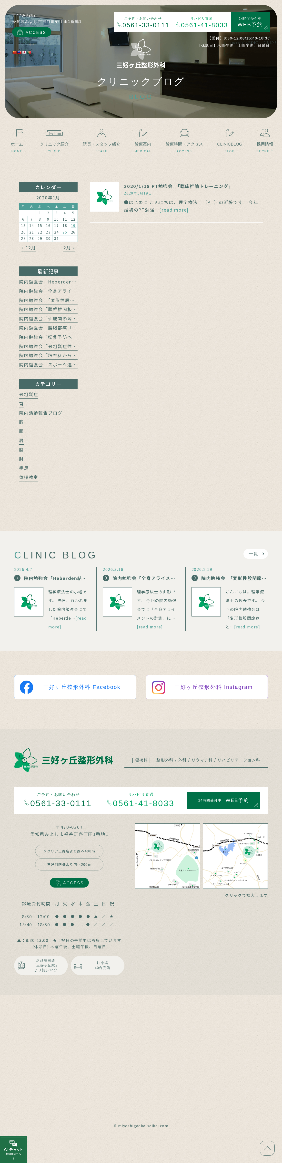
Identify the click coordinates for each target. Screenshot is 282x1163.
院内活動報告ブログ (40, 413)
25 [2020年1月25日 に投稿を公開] (64, 232)
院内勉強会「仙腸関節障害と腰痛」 (57, 318)
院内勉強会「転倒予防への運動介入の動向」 (67, 337)
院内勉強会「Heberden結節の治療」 (60, 281)
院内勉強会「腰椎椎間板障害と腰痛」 (60, 309)
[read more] (174, 209)
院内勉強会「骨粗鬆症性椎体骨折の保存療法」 (70, 346)
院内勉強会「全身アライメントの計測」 (62, 291)
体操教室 (28, 477)
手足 (24, 468)
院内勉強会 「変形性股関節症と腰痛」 (61, 300)
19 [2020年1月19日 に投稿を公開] (73, 225)
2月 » (69, 247)
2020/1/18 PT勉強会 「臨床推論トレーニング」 (178, 186)
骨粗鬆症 (28, 394)
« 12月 (28, 247)
